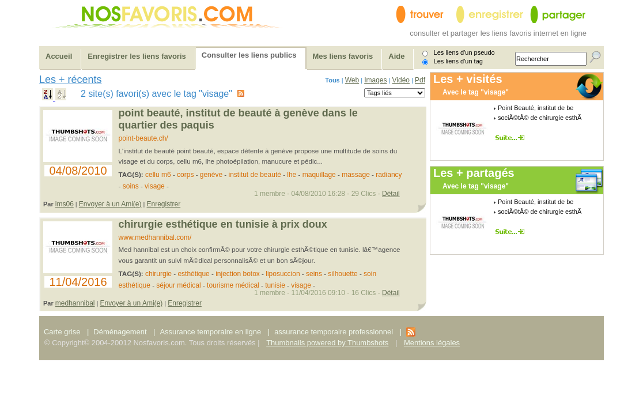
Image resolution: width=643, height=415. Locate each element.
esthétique (193, 274)
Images (375, 80)
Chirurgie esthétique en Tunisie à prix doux (223, 224)
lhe (292, 175)
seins (314, 274)
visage (155, 186)
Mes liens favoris (343, 56)
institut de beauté (254, 175)
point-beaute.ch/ (143, 138)
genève (211, 175)
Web (352, 80)
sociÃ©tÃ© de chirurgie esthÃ (539, 117)
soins (131, 186)
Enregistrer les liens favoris (137, 56)
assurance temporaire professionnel (333, 331)
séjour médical (178, 285)
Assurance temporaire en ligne (210, 331)
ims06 (64, 204)
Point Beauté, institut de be (535, 107)
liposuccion (283, 274)
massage (356, 175)
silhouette (342, 274)
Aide (396, 56)
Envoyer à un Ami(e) (110, 204)
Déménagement (119, 331)
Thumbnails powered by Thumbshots (327, 342)
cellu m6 (158, 175)
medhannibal (75, 303)
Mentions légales (432, 342)
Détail (391, 194)
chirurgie (158, 274)
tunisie (275, 285)
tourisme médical (233, 285)
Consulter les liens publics (249, 55)
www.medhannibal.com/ (155, 237)
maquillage (319, 175)
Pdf (420, 80)
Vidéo (401, 80)
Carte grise (63, 331)
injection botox (237, 274)
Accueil (59, 56)
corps (185, 175)
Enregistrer (164, 204)
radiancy (389, 175)
